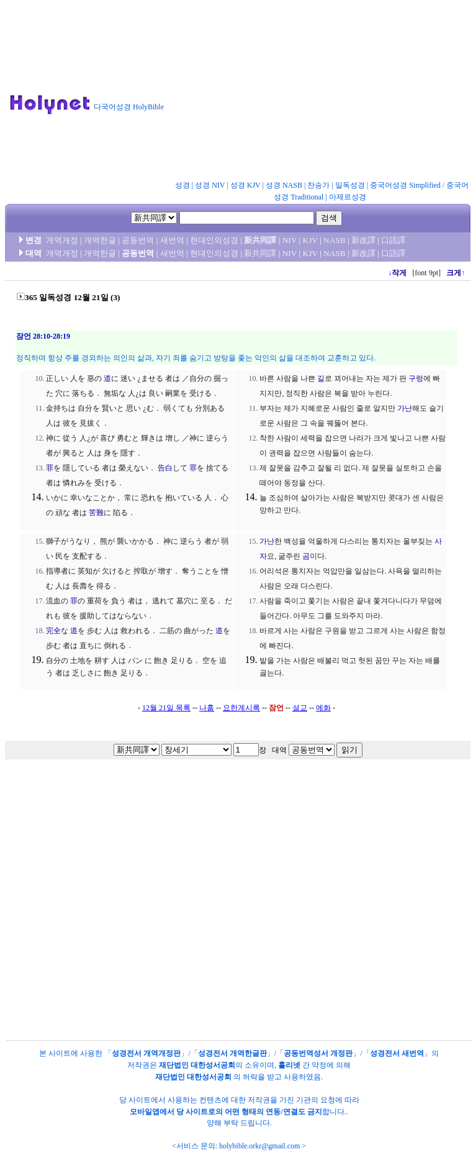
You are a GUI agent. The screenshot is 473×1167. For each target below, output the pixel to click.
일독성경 (350, 185)
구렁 (415, 378)
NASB (334, 240)
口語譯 (393, 240)
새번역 (172, 240)
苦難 (96, 512)
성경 (182, 185)
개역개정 (62, 240)
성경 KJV (245, 185)
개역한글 (100, 240)
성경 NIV (210, 185)
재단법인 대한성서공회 (197, 1065)
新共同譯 (260, 240)
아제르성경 (347, 197)
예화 (323, 707)
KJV (310, 240)
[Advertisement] (312, 93)
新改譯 (363, 240)
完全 (53, 630)
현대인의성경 (214, 240)
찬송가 (318, 185)
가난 (404, 408)
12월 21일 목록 (166, 707)
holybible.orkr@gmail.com (259, 1146)
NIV (289, 240)
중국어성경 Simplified (405, 185)
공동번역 (138, 240)
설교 (299, 707)
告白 (165, 468)
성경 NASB (284, 185)
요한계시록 (241, 707)
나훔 (206, 707)
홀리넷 (289, 1065)
